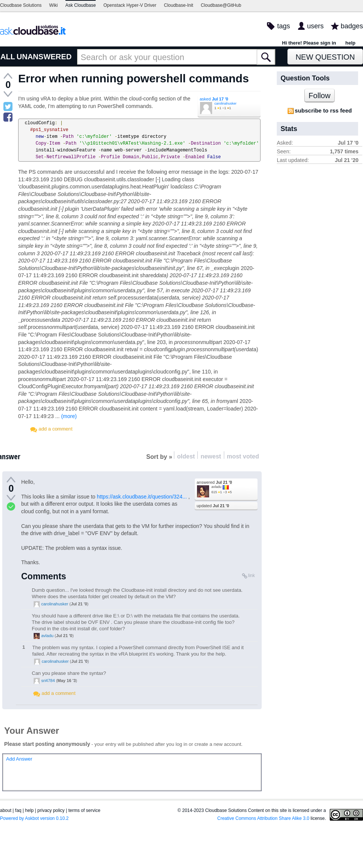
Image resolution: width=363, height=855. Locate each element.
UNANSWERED (44, 56)
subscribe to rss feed (323, 110)
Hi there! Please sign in (309, 43)
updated (213, 505)
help (350, 43)
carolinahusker (225, 103)
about (5, 810)
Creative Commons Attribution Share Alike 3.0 (263, 818)
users (315, 26)
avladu (216, 487)
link (251, 575)
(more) (69, 416)
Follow (319, 95)
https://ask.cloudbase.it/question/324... (142, 497)
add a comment (56, 429)
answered (214, 482)
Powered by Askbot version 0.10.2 (34, 818)
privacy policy (51, 810)
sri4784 (48, 680)
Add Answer (19, 759)
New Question (325, 57)
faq (18, 810)
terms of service (84, 810)
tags (283, 26)
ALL (7, 56)
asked (214, 99)
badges (352, 26)
